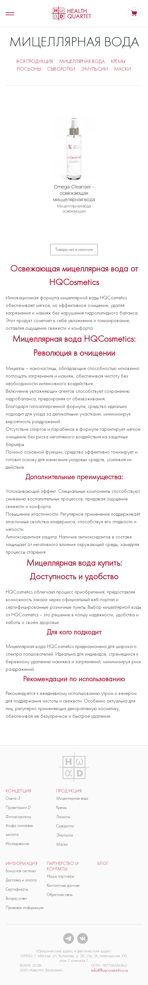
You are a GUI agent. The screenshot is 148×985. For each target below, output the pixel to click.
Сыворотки (65, 826)
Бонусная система (21, 871)
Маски (62, 844)
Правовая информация (25, 907)
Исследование (17, 843)
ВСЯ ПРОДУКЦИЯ (34, 61)
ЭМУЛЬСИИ (94, 69)
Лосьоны (63, 816)
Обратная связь (59, 894)
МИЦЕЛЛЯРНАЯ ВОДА (82, 61)
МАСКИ (122, 69)
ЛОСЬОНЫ (29, 69)
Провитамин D (18, 807)
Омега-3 (13, 798)
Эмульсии (64, 835)
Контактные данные (63, 885)
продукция (69, 791)
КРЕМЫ (118, 61)
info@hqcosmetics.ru (109, 970)
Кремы (61, 807)
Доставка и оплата (21, 880)
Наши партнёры (60, 876)
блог (102, 863)
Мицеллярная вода (72, 798)
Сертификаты (17, 889)
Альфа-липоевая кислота (19, 830)
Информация (21, 863)
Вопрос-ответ (16, 898)
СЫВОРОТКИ (61, 69)
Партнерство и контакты (63, 866)
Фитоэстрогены (18, 816)
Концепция (18, 791)
